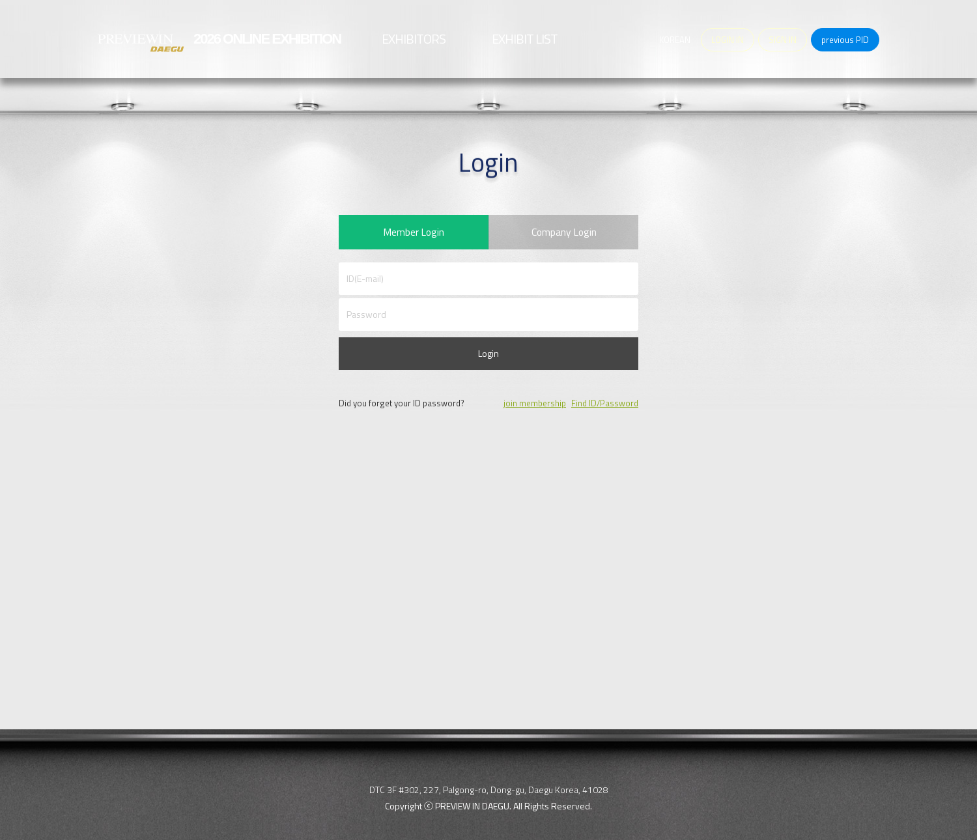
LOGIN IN (727, 39)
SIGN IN (783, 39)
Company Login (563, 234)
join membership (534, 406)
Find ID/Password (604, 406)
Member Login (413, 234)
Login (488, 357)
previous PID (845, 39)
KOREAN (674, 39)
